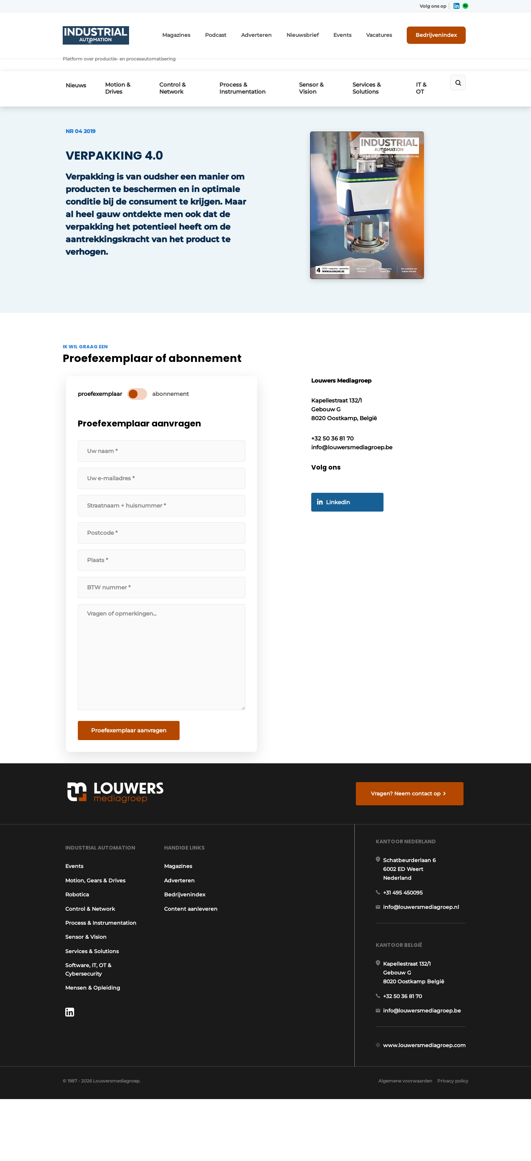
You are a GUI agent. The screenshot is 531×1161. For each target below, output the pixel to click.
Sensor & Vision (315, 68)
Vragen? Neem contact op (407, 819)
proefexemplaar (102, 417)
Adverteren (278, 32)
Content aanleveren (191, 943)
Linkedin (342, 533)
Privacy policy (452, 1142)
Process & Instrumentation (248, 68)
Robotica (74, 928)
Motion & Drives (119, 68)
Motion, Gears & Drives (93, 914)
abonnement (173, 417)
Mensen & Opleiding (90, 1022)
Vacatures (387, 32)
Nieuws (73, 65)
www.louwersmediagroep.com (427, 1096)
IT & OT (428, 68)
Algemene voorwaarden (401, 1142)
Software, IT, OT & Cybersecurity (86, 1003)
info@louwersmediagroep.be (425, 1058)
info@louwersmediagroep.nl (424, 948)
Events (354, 32)
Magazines (206, 32)
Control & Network (176, 68)
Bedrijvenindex (440, 32)
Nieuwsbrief (318, 32)
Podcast (241, 32)
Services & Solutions (373, 68)
